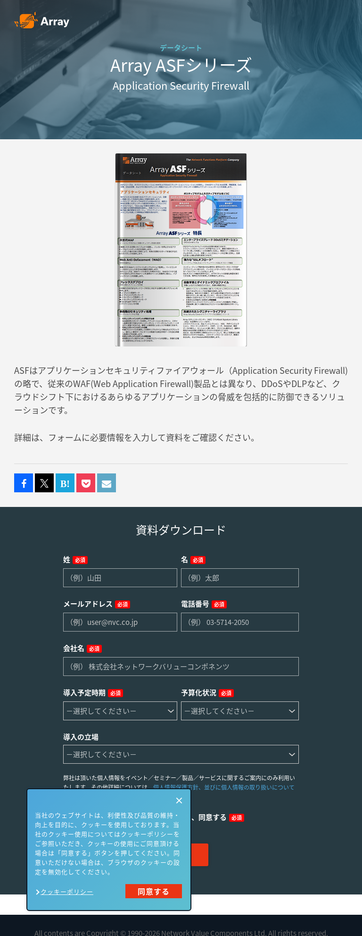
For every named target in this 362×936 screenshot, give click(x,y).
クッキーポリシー (67, 891)
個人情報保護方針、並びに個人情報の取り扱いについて (224, 787)
